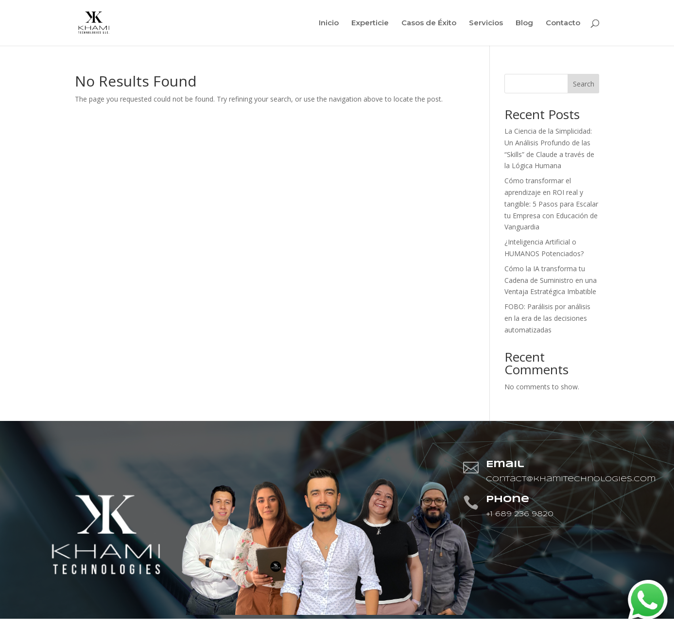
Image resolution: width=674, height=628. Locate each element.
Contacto (563, 23)
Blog (524, 23)
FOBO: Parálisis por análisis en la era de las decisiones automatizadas (547, 318)
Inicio (329, 23)
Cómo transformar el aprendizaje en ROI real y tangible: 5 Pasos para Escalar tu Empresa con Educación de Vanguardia (551, 203)
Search (583, 83)
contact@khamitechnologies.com (571, 479)
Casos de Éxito (428, 23)
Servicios (486, 23)
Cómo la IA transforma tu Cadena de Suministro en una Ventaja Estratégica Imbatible (550, 280)
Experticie (370, 23)
